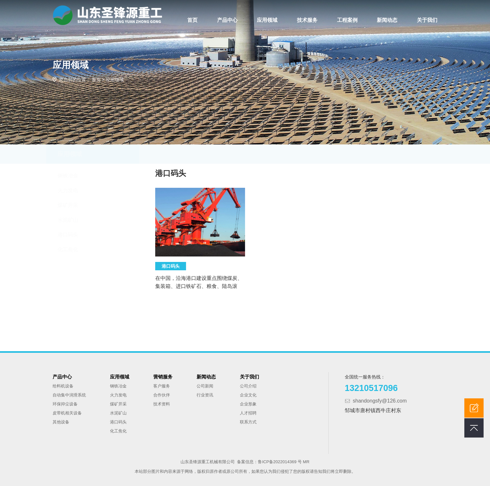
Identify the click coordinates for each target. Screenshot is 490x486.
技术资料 (161, 404)
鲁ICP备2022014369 (278, 461)
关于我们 (427, 20)
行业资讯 (205, 395)
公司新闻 (205, 386)
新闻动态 (387, 20)
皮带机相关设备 (67, 413)
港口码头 (73, 235)
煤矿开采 (73, 205)
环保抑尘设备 (65, 404)
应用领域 (267, 20)
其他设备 (61, 422)
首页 (192, 20)
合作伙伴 (161, 395)
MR (306, 461)
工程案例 (347, 20)
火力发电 (73, 190)
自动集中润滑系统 (69, 395)
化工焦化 (73, 249)
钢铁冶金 (73, 175)
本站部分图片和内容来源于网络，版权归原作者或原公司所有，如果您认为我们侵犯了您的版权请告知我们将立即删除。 (245, 471)
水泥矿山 (73, 220)
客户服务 (161, 386)
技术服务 (307, 20)
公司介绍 (248, 386)
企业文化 (248, 395)
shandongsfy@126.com (380, 401)
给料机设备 (63, 386)
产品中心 (227, 20)
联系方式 (248, 422)
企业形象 (248, 404)
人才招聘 (248, 413)
